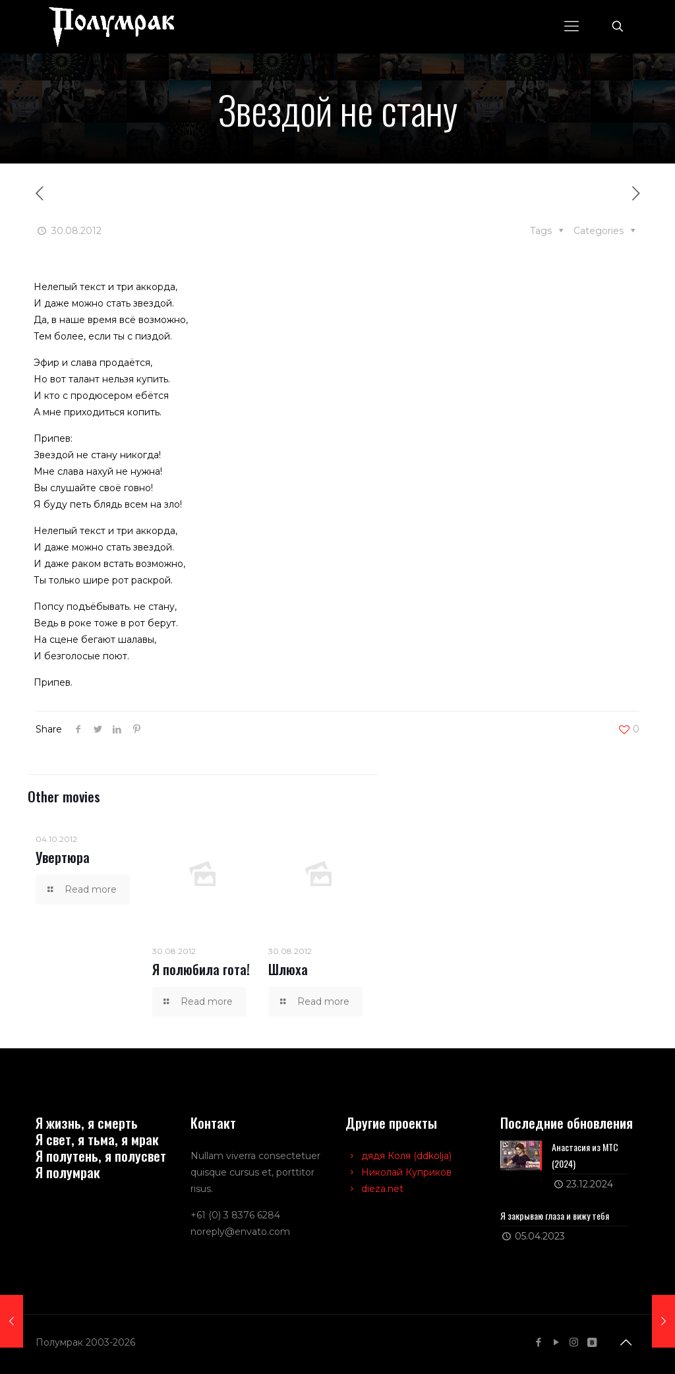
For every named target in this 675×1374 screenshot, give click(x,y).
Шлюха (288, 969)
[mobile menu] (571, 26)
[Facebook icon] (538, 1342)
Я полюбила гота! (201, 969)
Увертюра (63, 857)
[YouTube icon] (556, 1342)
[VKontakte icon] (592, 1342)
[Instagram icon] (574, 1342)
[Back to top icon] (625, 1342)
